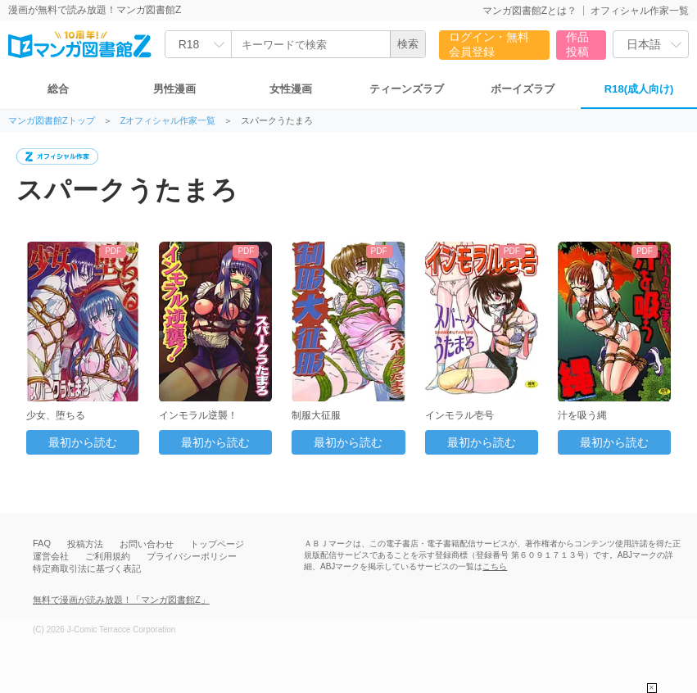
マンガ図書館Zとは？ (529, 10)
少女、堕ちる (55, 415)
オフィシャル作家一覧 (640, 10)
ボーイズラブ (522, 89)
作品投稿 (577, 44)
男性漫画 (174, 89)
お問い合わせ (147, 544)
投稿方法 (85, 544)
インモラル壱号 (459, 415)
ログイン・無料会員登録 (489, 44)
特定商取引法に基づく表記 (87, 568)
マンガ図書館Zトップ (51, 120)
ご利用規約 (107, 556)
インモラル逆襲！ (198, 415)
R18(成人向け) (639, 89)
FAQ (42, 543)
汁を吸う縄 (582, 415)
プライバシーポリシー (192, 556)
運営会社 (51, 556)
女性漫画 (290, 89)
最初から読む (82, 442)
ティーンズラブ (406, 89)
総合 (58, 89)
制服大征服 (316, 415)
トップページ (217, 544)
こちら (494, 566)
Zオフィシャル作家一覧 (168, 120)
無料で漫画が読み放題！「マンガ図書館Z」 (121, 600)
